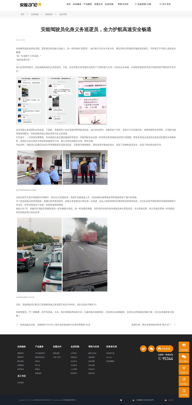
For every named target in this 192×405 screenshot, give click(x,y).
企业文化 (74, 361)
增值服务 (38, 373)
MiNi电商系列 (40, 353)
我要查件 (20, 353)
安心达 (37, 365)
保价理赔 (91, 361)
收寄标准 (20, 369)
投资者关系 (110, 353)
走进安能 (35, 14)
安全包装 (91, 365)
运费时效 (20, 365)
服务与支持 (92, 353)
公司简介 (74, 353)
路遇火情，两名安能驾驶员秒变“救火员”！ (154, 325)
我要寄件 (20, 357)
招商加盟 (56, 353)
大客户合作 (57, 357)
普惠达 (37, 369)
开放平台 (91, 369)
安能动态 (49, 14)
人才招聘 (74, 369)
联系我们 (74, 373)
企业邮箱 (20, 383)
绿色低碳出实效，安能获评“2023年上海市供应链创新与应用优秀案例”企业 (53, 325)
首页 (22, 14)
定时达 (37, 361)
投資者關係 (110, 361)
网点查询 (20, 361)
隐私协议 (91, 373)
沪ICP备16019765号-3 (69, 400)
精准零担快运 (40, 357)
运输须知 (91, 357)
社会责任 (74, 365)
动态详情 (63, 14)
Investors (109, 357)
